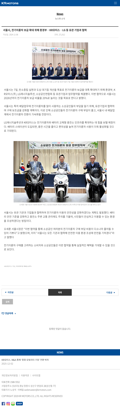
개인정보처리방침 (10, 375)
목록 (60, 292)
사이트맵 (36, 375)
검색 (7, 301)
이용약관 (25, 375)
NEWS (60, 352)
